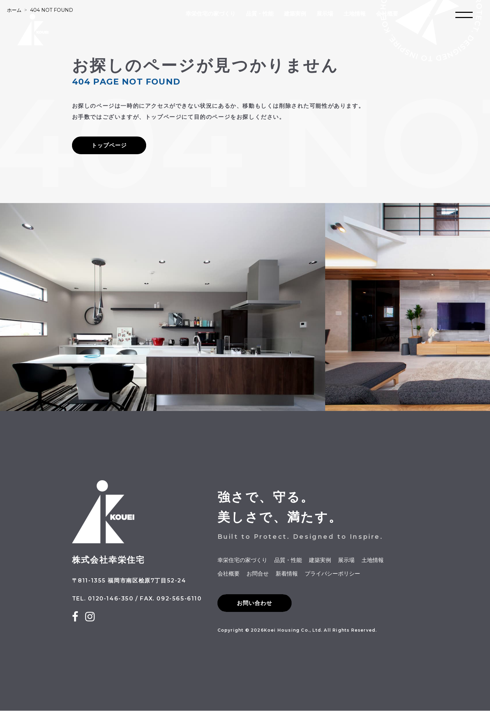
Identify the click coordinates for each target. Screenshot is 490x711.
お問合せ (420, 13)
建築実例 (295, 13)
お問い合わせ (254, 603)
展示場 (325, 13)
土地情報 (355, 13)
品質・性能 (260, 13)
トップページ (109, 145)
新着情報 (287, 573)
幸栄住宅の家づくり (210, 13)
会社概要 (387, 13)
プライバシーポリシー (332, 573)
